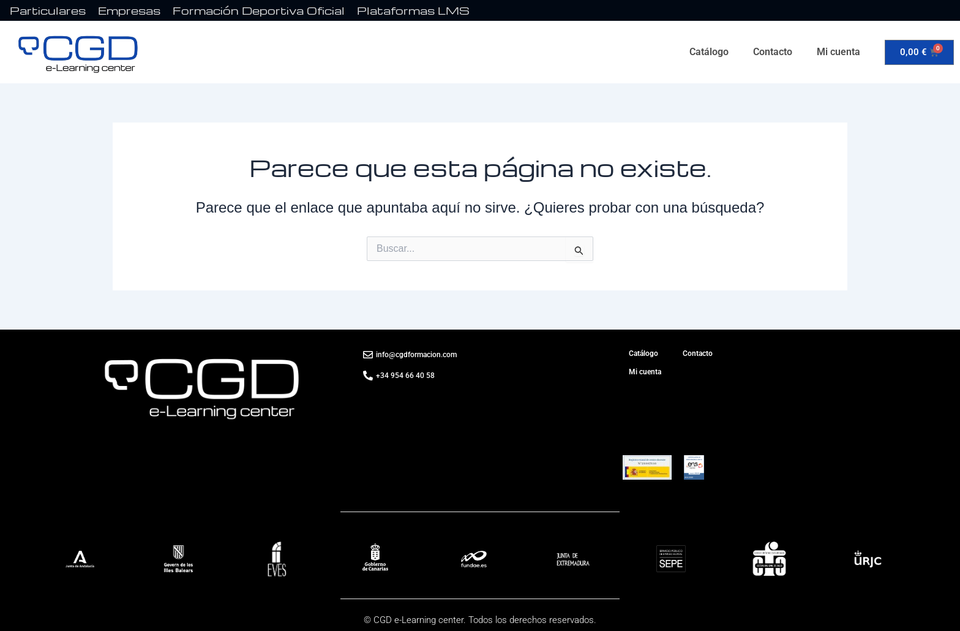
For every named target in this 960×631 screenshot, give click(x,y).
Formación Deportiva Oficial (259, 10)
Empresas (129, 10)
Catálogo (709, 52)
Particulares (48, 10)
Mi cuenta (838, 52)
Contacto (772, 52)
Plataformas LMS (413, 10)
